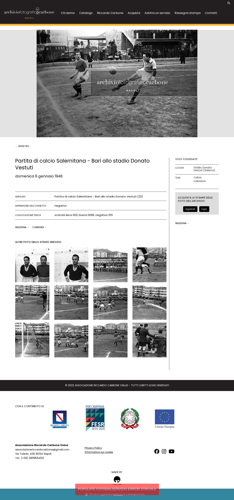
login (204, 209)
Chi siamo (68, 13)
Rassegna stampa (188, 13)
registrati (190, 209)
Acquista (134, 13)
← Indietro (22, 146)
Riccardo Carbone (110, 13)
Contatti (211, 13)
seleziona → (22, 227)
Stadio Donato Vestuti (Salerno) (204, 169)
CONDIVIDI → (39, 227)
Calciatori (200, 181)
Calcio (198, 177)
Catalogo (86, 13)
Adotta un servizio (157, 13)
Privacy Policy (93, 448)
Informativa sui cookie (99, 452)
